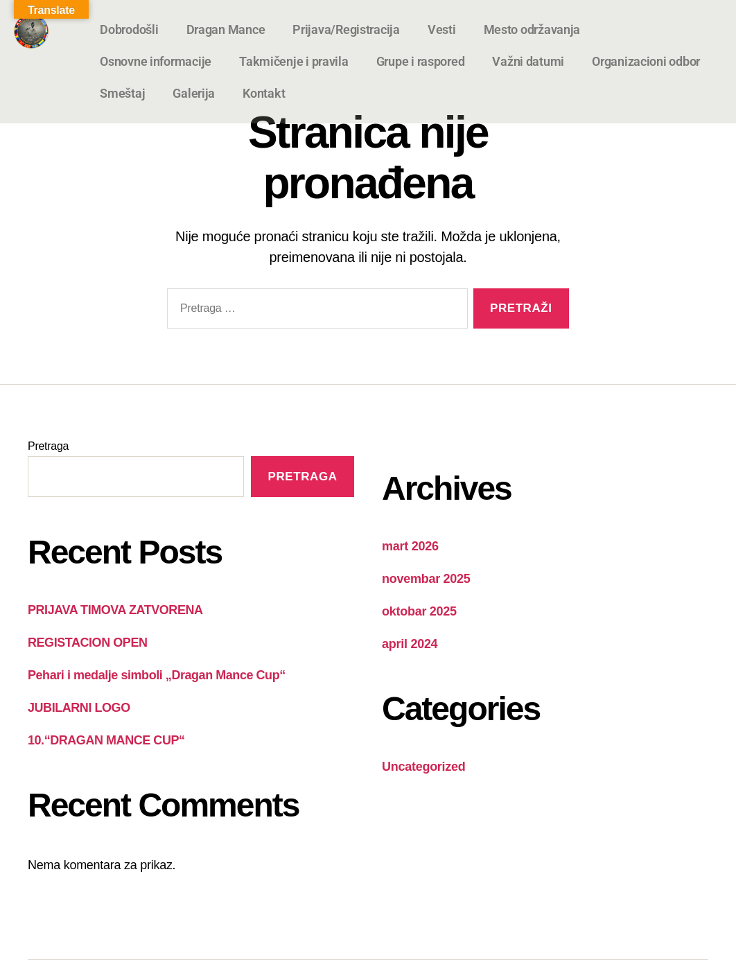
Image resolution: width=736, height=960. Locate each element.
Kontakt (264, 93)
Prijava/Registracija (346, 29)
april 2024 (409, 644)
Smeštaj (122, 93)
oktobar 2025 (419, 611)
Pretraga (48, 446)
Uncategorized (424, 767)
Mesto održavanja (532, 29)
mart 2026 (410, 546)
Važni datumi (528, 61)
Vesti (442, 29)
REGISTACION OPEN (87, 642)
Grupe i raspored (420, 61)
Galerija (194, 93)
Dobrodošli (129, 29)
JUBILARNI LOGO (79, 708)
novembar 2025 (426, 579)
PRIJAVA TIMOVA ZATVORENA (115, 610)
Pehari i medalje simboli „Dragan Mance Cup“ (157, 675)
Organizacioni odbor (646, 61)
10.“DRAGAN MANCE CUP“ (106, 740)
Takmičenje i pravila (294, 61)
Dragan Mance (225, 29)
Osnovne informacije (155, 61)
